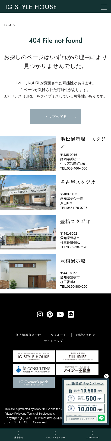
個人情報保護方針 (28, 335)
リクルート (59, 335)
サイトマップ (53, 341)
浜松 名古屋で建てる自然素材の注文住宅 (55, 418)
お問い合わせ (85, 335)
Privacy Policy (13, 413)
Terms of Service (37, 413)
